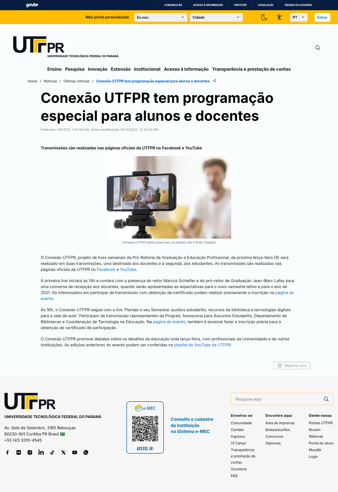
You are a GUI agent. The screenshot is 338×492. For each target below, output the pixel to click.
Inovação (98, 69)
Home (52, 81)
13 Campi (238, 441)
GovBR (32, 5)
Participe (240, 5)
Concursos (274, 434)
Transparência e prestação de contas (251, 69)
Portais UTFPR (321, 421)
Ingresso (238, 434)
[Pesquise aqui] (277, 397)
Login (313, 454)
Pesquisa (75, 69)
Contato (237, 428)
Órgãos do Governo (298, 5)
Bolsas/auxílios (277, 428)
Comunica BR (173, 5)
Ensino (54, 69)
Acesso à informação (208, 5)
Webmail (316, 434)
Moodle (315, 448)
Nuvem (315, 428)
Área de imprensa (279, 421)
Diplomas (273, 441)
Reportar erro (271, 363)
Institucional (147, 69)
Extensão (121, 69)
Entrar (322, 17)
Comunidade (241, 421)
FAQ (234, 474)
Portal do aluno (321, 441)
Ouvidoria (239, 467)
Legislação (266, 5)
